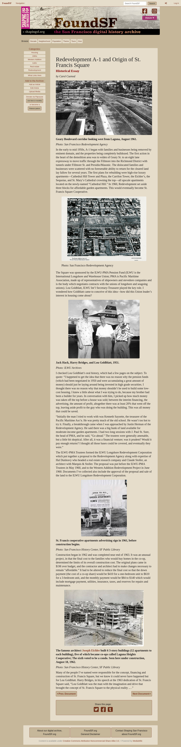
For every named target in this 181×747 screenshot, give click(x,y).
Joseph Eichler (91, 650)
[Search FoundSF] (134, 3)
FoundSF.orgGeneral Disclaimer (90, 732)
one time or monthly (34, 101)
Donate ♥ (149, 18)
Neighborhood (44, 41)
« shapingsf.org (34, 32)
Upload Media (34, 91)
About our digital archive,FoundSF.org (49, 732)
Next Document (142, 694)
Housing (34, 52)
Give (80, 41)
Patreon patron (34, 108)
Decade (33, 41)
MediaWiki (137, 741)
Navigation (20, 3)
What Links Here (34, 75)
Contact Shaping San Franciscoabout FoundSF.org (131, 732)
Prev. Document (66, 694)
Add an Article (34, 84)
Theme (66, 41)
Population (56, 41)
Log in (176, 3)
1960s (34, 56)
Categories (34, 49)
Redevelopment (34, 70)
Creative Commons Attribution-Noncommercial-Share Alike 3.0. (91, 741)
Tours (73, 41)
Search (152, 3)
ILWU (34, 63)
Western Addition (35, 59)
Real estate (34, 66)
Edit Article (34, 88)
